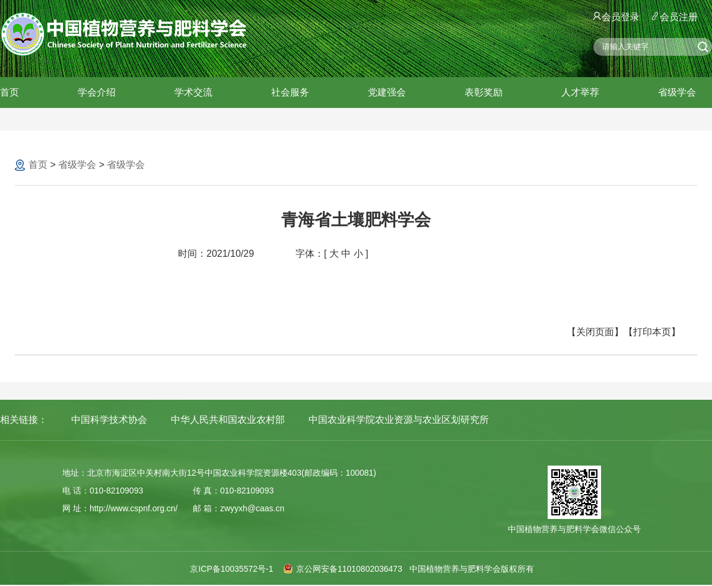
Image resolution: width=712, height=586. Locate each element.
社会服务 (290, 92)
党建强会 (387, 92)
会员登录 (616, 17)
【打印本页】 (652, 332)
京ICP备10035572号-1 (231, 569)
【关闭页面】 (595, 332)
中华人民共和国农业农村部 (228, 420)
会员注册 (674, 17)
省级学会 (677, 92)
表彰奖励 (484, 92)
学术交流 (193, 92)
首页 (9, 92)
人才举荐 (580, 92)
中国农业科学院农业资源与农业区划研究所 (399, 420)
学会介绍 (97, 92)
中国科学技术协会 (109, 420)
